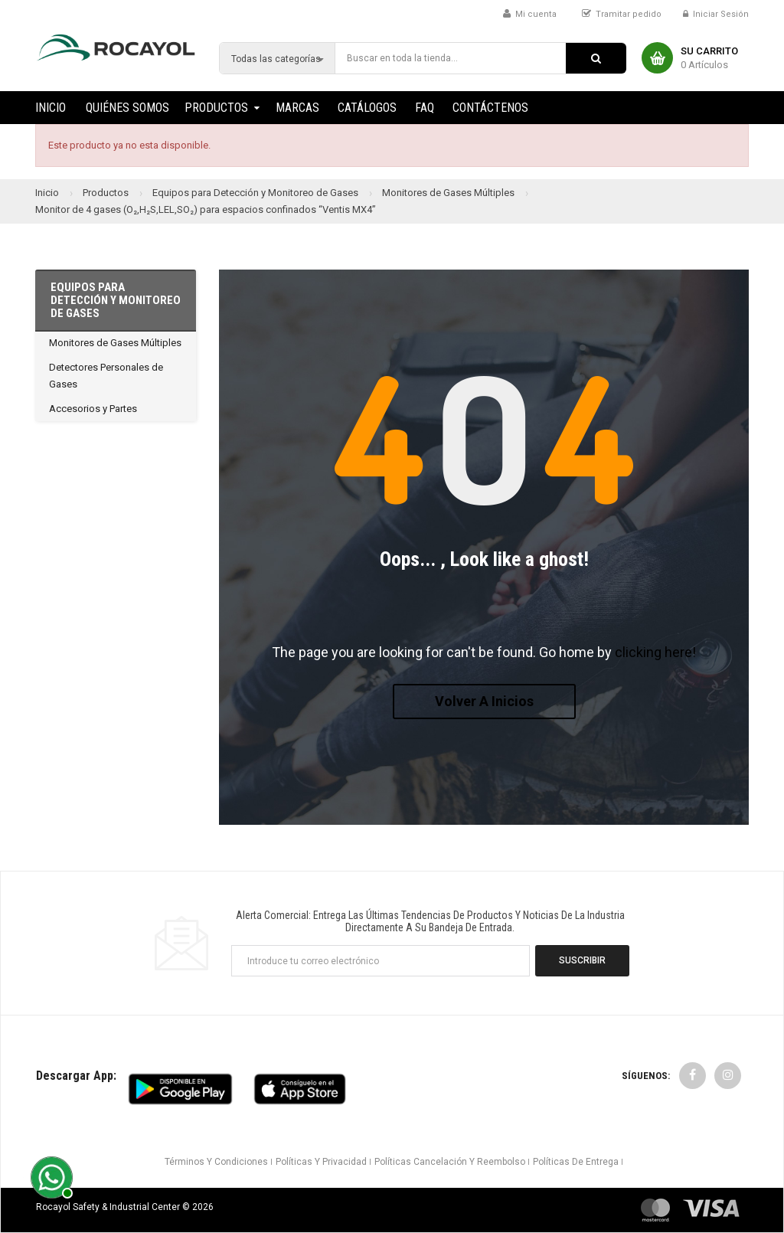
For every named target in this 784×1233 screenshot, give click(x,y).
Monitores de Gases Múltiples (115, 342)
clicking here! (655, 652)
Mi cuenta (536, 14)
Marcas (297, 107)
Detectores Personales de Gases (106, 375)
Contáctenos (490, 107)
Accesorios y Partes (93, 408)
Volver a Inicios (484, 701)
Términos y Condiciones (216, 1161)
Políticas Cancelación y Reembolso (449, 1161)
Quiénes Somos (127, 107)
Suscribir (582, 960)
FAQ (424, 107)
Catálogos (367, 107)
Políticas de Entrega (576, 1161)
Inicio (50, 107)
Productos (216, 107)
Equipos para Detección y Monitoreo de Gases (116, 300)
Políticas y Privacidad (321, 1161)
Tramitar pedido (629, 14)
